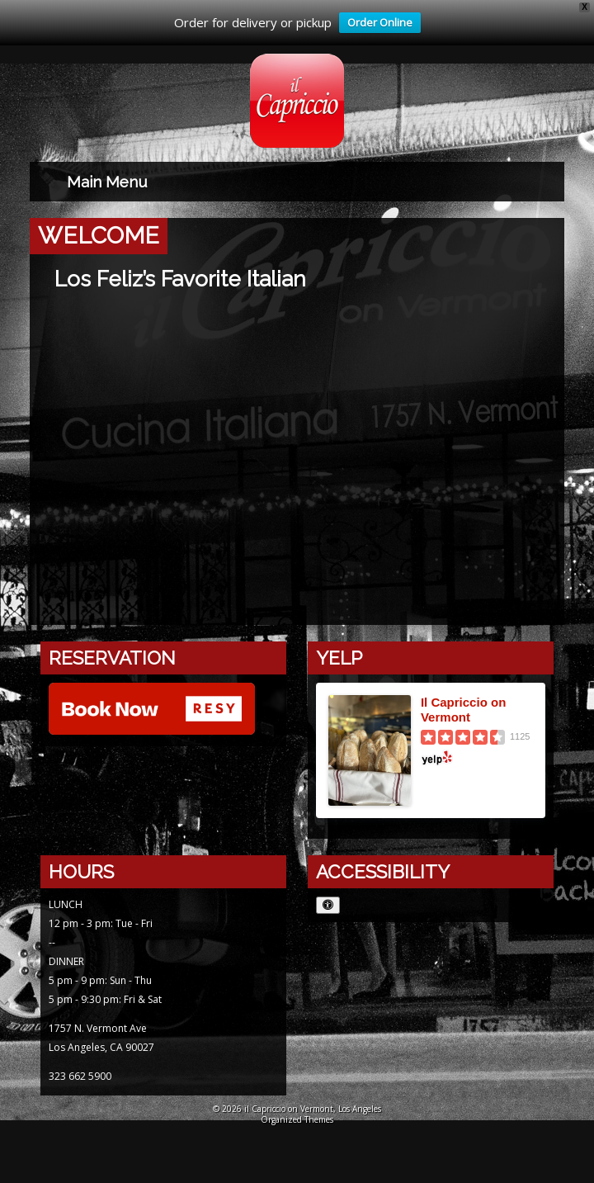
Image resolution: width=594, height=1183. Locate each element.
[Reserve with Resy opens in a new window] (152, 710)
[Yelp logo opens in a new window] (477, 758)
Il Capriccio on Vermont (463, 709)
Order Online (375, 24)
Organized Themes (297, 1119)
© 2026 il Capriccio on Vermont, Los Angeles (297, 1108)
